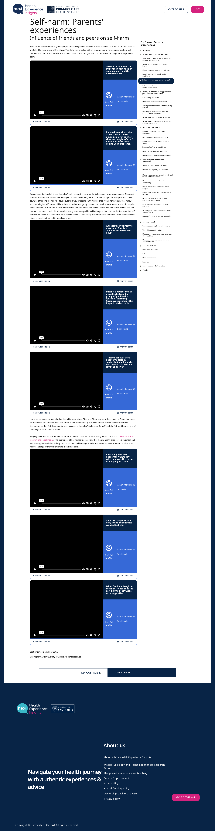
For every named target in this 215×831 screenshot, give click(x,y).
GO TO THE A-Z (185, 797)
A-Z (198, 9)
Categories (176, 9)
